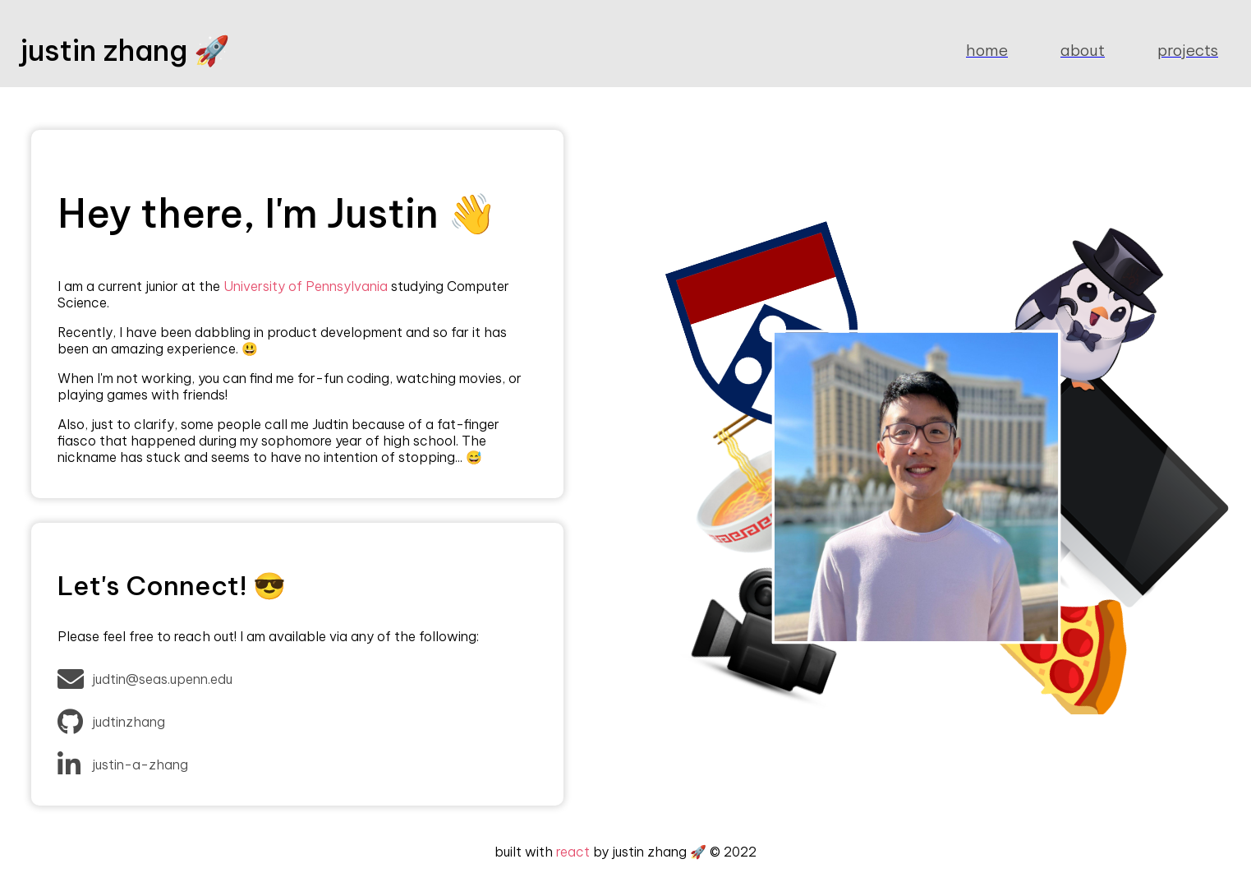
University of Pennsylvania (305, 286)
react (573, 851)
